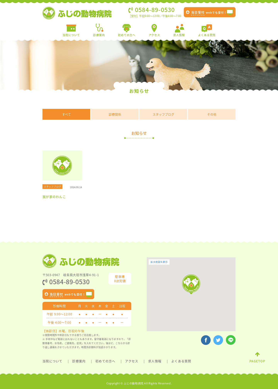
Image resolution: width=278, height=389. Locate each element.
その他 (211, 114)
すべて (66, 114)
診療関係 (115, 114)
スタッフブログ (163, 114)
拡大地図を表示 (159, 262)
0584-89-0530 (66, 281)
